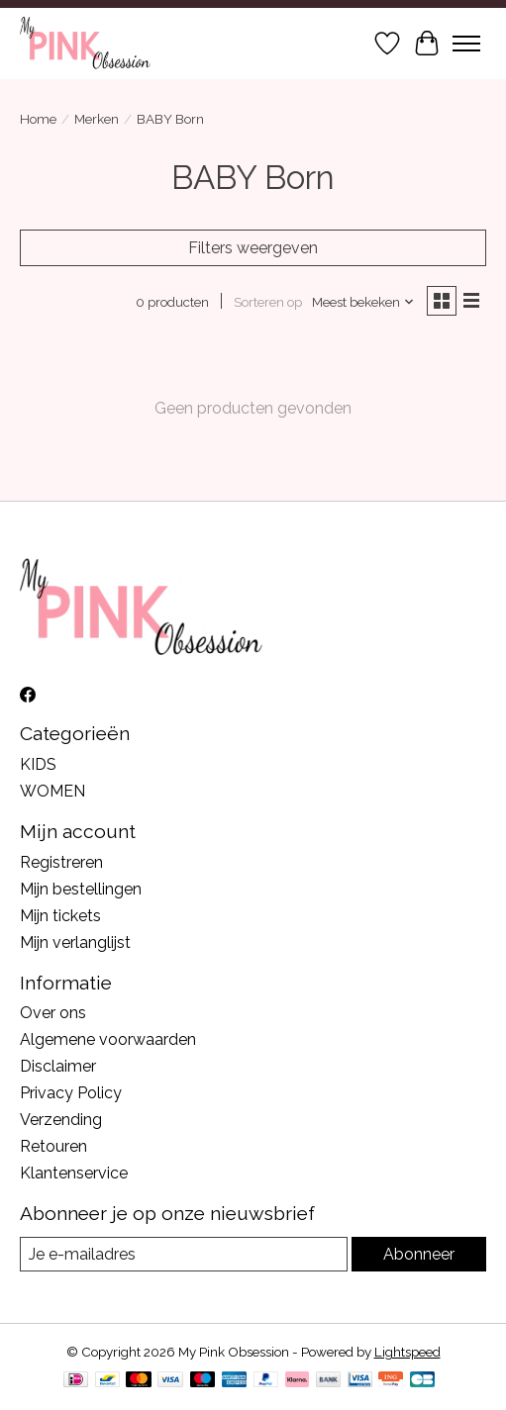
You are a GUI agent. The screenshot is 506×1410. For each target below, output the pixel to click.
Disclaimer (58, 1066)
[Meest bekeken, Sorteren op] (363, 302)
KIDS (38, 764)
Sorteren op (268, 302)
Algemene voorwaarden (108, 1039)
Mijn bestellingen (81, 889)
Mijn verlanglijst (75, 942)
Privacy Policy (71, 1092)
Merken (96, 119)
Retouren (53, 1146)
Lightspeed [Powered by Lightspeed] (407, 1352)
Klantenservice (74, 1173)
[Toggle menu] (466, 43)
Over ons (53, 1012)
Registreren (61, 862)
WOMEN (52, 791)
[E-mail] (184, 1254)
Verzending (61, 1119)
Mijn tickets (60, 915)
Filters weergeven (253, 247)
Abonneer (419, 1254)
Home (38, 119)
